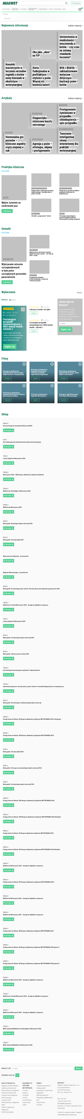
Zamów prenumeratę (8, 1088)
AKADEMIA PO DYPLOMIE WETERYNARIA (27, 1085)
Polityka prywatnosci (43, 1086)
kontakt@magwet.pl (64, 1103)
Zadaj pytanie (41, 1088)
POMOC (39, 1083)
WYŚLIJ (78, 1068)
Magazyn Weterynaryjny (9, 1086)
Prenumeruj (76, 3)
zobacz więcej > (75, 25)
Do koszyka (8, 430)
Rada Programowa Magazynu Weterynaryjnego (7, 1109)
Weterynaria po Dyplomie (10, 1090)
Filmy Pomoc (40, 1102)
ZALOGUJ (5, 14)
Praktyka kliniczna (12, 167)
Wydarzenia (8, 292)
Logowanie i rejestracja (44, 1090)
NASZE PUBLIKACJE (8, 1083)
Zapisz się (10, 346)
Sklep (64, 9)
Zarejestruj (7, 18)
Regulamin (40, 1093)
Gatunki (6, 228)
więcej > (80, 292)
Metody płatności (42, 1095)
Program (26, 1095)
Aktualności (57, 9)
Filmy (51, 9)
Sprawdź (33, 313)
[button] (7, 9)
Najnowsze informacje (14, 25)
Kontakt (39, 1105)
